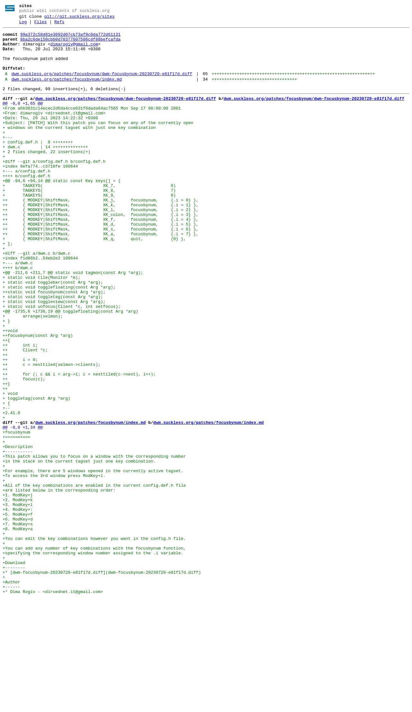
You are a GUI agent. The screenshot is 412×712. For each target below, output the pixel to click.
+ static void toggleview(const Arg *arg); (54, 357)
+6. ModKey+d (18, 618)
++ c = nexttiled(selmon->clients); (51, 432)
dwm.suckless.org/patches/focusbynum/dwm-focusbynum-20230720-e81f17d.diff (101, 85)
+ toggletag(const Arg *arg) (36, 473)
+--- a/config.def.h (26, 200)
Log (23, 25)
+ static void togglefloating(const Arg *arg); (59, 339)
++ (5, 421)
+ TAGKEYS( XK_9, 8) (89, 229)
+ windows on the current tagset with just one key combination (79, 148)
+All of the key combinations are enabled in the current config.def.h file (94, 577)
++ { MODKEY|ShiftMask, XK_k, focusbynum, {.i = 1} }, (100, 241)
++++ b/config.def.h (26, 206)
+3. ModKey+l (18, 600)
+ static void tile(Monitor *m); (41, 328)
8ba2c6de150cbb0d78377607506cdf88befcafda (70, 44)
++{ (6, 403)
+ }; (8, 287)
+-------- (14, 676)
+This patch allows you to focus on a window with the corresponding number (94, 542)
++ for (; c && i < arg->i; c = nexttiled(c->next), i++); (79, 444)
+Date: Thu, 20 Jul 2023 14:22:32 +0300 (50, 136)
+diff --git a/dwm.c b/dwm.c (36, 299)
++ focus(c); (24, 450)
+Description (18, 531)
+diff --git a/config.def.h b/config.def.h (54, 188)
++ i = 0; (20, 426)
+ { (6, 479)
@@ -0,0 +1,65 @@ (23, 119)
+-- (8, 484)
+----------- (18, 537)
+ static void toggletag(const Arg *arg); (53, 351)
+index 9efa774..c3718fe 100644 (40, 194)
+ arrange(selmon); (33, 374)
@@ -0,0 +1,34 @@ (23, 508)
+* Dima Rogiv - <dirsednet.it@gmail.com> (53, 705)
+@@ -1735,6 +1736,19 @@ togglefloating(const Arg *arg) (70, 368)
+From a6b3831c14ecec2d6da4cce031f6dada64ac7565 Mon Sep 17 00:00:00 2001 (92, 125)
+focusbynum (16, 513)
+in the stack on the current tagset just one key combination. (79, 548)
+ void (10, 467)
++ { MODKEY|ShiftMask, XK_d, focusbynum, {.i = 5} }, (100, 264)
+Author (11, 693)
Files (40, 25)
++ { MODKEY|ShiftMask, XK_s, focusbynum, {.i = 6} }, (100, 270)
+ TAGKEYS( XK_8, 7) (89, 223)
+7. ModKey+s (18, 624)
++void (10, 392)
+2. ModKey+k (18, 595)
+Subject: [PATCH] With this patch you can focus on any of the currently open (98, 142)
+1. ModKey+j (19, 589)
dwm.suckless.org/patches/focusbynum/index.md (66, 92)
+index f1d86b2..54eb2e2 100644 (40, 304)
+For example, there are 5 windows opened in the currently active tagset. (93, 560)
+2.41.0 (11, 490)
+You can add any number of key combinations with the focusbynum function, (94, 653)
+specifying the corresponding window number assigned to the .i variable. (93, 658)
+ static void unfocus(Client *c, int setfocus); (62, 363)
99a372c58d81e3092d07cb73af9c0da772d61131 (70, 38)
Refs (59, 25)
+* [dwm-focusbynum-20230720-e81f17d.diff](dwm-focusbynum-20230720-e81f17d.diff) (102, 682)
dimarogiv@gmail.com (74, 50)
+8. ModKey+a (18, 629)
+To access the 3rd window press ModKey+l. (54, 566)
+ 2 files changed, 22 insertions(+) (46, 177)
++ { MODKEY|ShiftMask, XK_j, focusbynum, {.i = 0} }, (100, 235)
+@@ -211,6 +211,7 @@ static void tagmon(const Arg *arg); (73, 322)
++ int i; (20, 409)
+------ (11, 699)
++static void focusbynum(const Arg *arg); (54, 345)
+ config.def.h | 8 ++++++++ (38, 165)
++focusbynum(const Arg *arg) (38, 397)
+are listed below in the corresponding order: (59, 583)
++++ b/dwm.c (18, 316)
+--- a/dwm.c (18, 310)
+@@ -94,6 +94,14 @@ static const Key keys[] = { (62, 212)
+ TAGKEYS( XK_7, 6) (89, 217)
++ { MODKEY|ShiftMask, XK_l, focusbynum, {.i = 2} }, (100, 246)
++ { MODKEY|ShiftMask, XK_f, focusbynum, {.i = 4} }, (100, 258)
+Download (14, 670)
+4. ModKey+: (18, 606)
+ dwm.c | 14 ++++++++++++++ (45, 171)
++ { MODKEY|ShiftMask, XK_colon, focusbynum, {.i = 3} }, (100, 252)
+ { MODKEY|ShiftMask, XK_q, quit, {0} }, (94, 281)
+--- (8, 159)
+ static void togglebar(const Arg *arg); (53, 333)
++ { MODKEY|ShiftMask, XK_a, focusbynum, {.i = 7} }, (100, 275)
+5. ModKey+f (18, 612)
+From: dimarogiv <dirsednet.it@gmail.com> (54, 130)
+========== (16, 519)
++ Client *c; (25, 415)
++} (6, 455)
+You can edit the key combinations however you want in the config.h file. (94, 641)
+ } (6, 380)
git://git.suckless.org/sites (79, 18)
